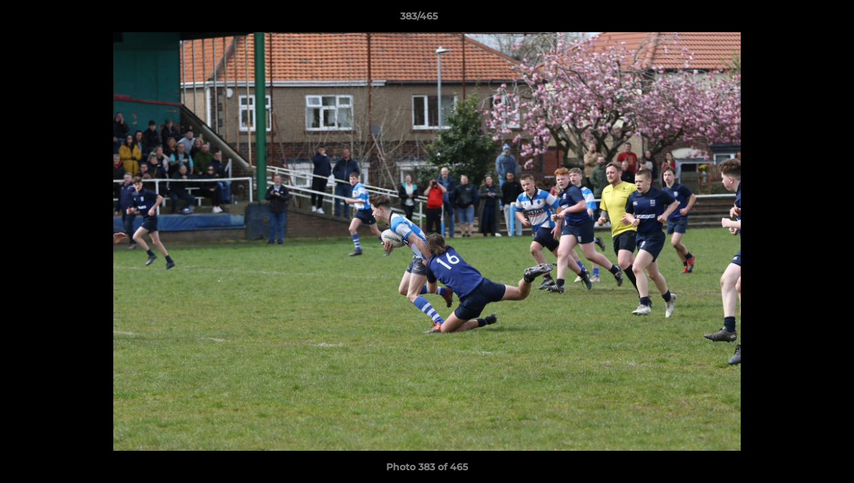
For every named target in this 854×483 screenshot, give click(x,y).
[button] (798, 19)
